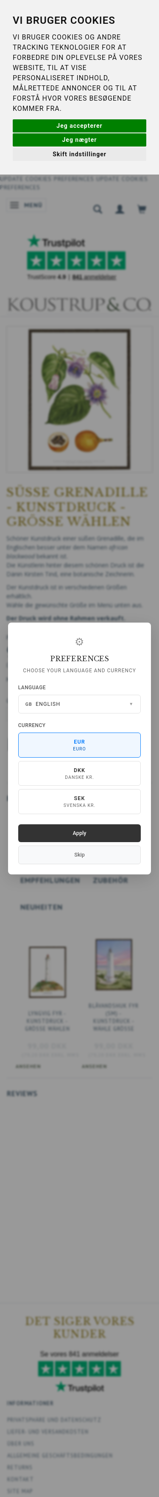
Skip (79, 854)
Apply (79, 833)
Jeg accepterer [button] (79, 125)
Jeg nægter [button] (79, 139)
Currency (32, 725)
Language (32, 688)
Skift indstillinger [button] (79, 154)
